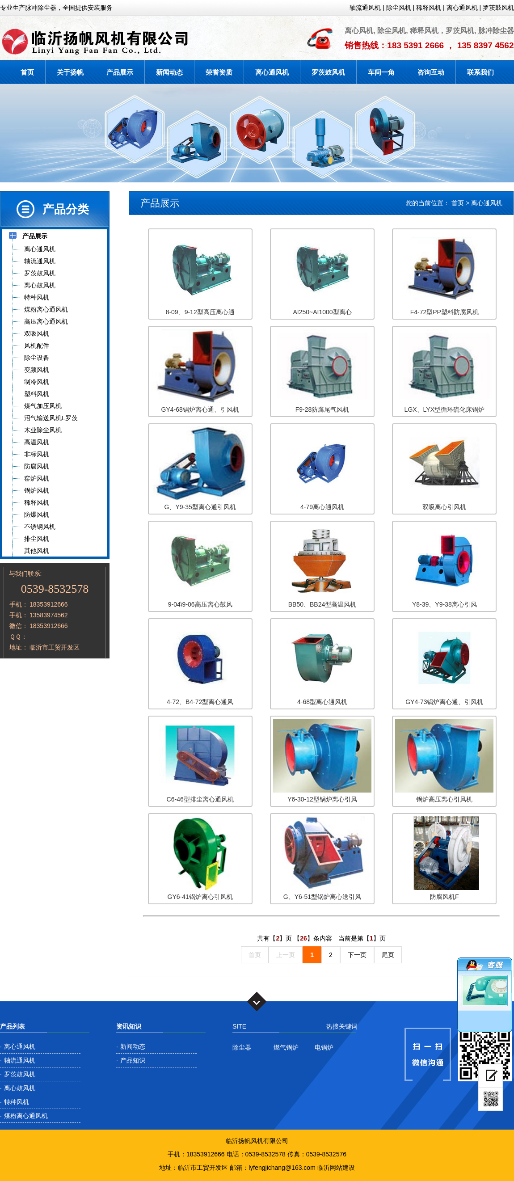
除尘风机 (398, 7)
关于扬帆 (70, 72)
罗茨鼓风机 (498, 7)
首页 (27, 72)
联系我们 (480, 72)
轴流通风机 (365, 7)
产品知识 (132, 1060)
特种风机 (16, 1101)
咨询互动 (430, 72)
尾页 (388, 954)
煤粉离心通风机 (26, 1115)
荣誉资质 (219, 72)
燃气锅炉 (286, 1047)
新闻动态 (169, 72)
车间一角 (381, 72)
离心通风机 (462, 7)
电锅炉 (324, 1047)
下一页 (357, 954)
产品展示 (119, 72)
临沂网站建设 (336, 1167)
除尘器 (241, 1047)
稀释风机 (428, 7)
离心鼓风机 (19, 1088)
